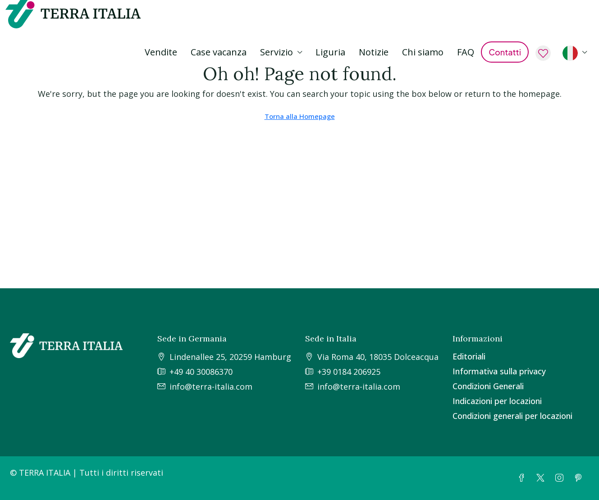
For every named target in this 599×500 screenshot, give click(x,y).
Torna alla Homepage (300, 116)
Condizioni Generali (488, 386)
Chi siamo (423, 52)
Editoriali (469, 356)
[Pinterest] (580, 478)
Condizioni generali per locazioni (512, 415)
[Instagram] (561, 478)
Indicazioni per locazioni (497, 400)
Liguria (330, 52)
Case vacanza (219, 52)
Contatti (505, 52)
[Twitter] (542, 478)
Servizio (276, 52)
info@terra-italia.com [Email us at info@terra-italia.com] (210, 386)
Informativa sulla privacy (499, 371)
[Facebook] (523, 478)
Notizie (374, 52)
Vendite (161, 52)
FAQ (465, 52)
